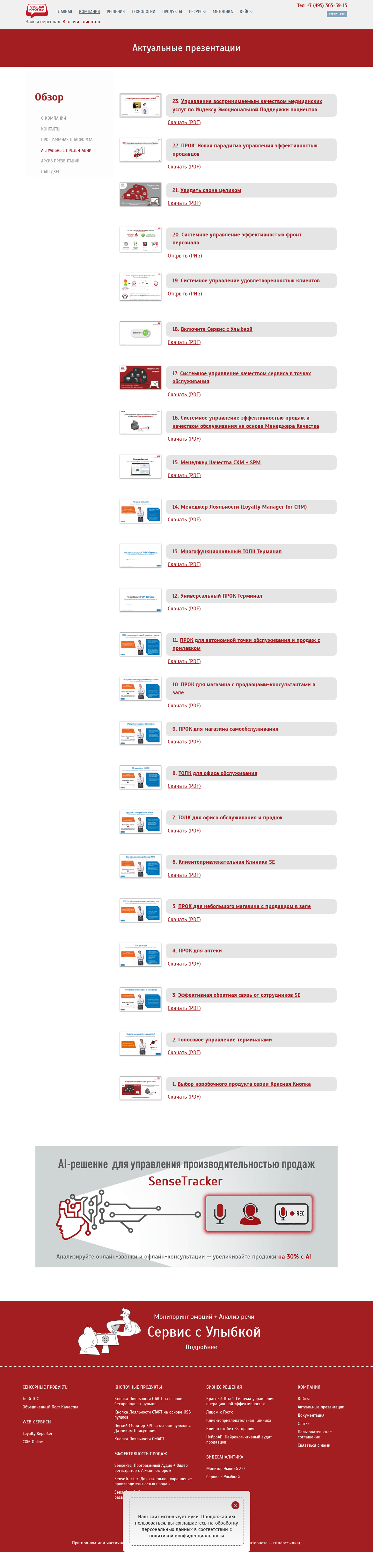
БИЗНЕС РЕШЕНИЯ (224, 1387)
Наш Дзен (48, 172)
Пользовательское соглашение (315, 1434)
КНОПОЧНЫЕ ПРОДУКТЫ (138, 1387)
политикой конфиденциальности (186, 1536)
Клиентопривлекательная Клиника (238, 1420)
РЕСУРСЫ (197, 11)
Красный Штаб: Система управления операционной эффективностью (240, 1401)
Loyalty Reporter (38, 1433)
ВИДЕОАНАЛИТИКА (224, 1457)
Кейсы (304, 1398)
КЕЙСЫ (246, 11)
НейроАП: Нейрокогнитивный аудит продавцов (239, 1440)
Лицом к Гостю (219, 1412)
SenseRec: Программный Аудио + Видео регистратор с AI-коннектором (151, 1468)
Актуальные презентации (63, 151)
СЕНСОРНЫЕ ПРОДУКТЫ (46, 1387)
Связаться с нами (314, 1445)
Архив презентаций (57, 161)
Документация (311, 1415)
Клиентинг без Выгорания (230, 1428)
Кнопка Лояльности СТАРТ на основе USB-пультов (153, 1415)
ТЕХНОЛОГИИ (143, 11)
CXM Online (33, 1441)
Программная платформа (63, 140)
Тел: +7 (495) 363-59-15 (322, 5)
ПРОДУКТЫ (172, 11)
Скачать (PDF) (184, 122)
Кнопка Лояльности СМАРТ (139, 1439)
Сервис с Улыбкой (223, 1477)
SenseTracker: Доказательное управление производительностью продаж (153, 1481)
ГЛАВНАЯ (64, 11)
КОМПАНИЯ (89, 11)
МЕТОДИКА (223, 11)
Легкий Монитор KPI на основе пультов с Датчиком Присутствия (152, 1428)
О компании (50, 119)
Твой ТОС (31, 1398)
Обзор (49, 97)
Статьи (304, 1423)
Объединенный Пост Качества (50, 1407)
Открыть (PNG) (185, 255)
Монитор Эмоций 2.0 (225, 1468)
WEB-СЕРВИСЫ (37, 1422)
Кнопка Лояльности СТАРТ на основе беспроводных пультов (148, 1401)
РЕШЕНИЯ (116, 11)
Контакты (47, 129)
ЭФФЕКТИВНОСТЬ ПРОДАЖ (140, 1454)
